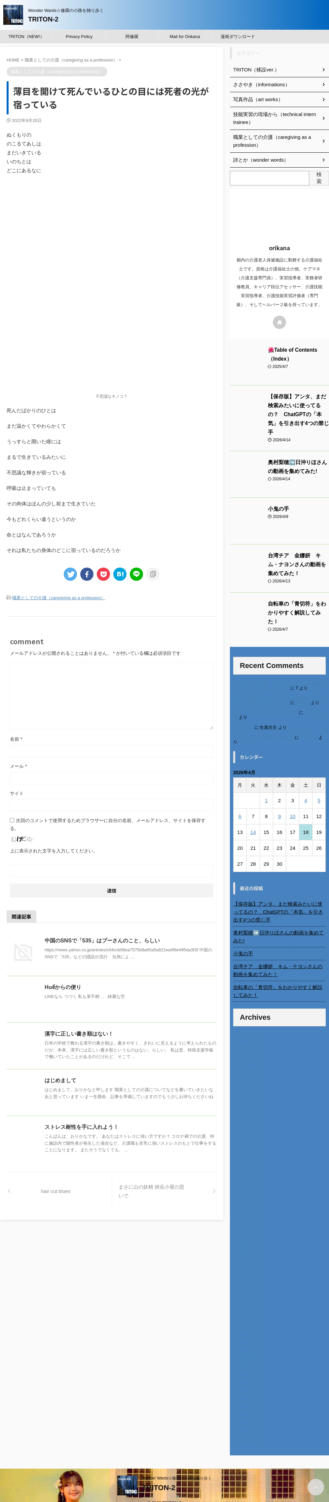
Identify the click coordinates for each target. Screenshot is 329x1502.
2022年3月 (244, 1415)
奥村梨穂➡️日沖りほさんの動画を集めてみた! (277, 926)
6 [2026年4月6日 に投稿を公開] (239, 806)
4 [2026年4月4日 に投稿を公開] (305, 790)
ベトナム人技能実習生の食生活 (263, 726)
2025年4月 (244, 1121)
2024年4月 (244, 1216)
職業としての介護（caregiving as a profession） (58, 597)
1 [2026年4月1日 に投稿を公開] (266, 790)
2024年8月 (244, 1185)
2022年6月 (244, 1391)
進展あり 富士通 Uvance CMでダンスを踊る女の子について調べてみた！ (278, 675)
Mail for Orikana (185, 36)
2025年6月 (244, 1105)
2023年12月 (245, 1248)
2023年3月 (244, 1320)
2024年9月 (244, 1177)
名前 (16, 738)
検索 (319, 178)
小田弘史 (308, 726)
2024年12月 (245, 1153)
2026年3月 (244, 1034)
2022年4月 (244, 1407)
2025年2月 (244, 1137)
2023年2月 (244, 1327)
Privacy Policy (79, 36)
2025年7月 (244, 1097)
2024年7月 (244, 1193)
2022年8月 (244, 1375)
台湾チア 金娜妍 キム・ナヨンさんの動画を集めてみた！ (298, 555)
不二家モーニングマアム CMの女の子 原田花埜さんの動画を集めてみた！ (279, 690)
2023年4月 (244, 1312)
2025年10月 (245, 1074)
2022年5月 (244, 1399)
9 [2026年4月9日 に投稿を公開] (279, 806)
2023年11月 (245, 1256)
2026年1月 (244, 1050)
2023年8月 (244, 1280)
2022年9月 (244, 1367)
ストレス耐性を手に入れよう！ (82, 1126)
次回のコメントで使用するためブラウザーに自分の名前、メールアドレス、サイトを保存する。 (107, 823)
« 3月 (239, 864)
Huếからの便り (63, 986)
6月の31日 (243, 716)
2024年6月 (244, 1201)
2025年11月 (245, 1066)
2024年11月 (245, 1161)
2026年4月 (244, 1026)
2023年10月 (245, 1264)
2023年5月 (244, 1304)
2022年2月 (244, 1423)
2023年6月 (244, 1296)
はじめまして (60, 1080)
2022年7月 (244, 1383)
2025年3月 (244, 1129)
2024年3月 (244, 1224)
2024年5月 (244, 1208)
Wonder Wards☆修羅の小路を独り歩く (177, 1467)
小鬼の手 (277, 500)
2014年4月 (244, 1431)
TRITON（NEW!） (26, 36)
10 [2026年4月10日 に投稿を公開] (292, 806)
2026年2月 (244, 1042)
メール (18, 765)
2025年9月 (244, 1082)
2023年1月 (244, 1335)
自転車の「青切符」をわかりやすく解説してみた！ (279, 980)
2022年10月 (245, 1359)
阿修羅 (132, 36)
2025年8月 (244, 1089)
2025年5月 (244, 1113)
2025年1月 (244, 1145)
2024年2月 (244, 1232)
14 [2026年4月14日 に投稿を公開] (253, 821)
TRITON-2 (43, 19)
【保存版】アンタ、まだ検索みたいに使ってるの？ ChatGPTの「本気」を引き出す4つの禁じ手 (279, 901)
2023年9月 (244, 1272)
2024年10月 (245, 1169)
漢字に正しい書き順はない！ (79, 1033)
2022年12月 (245, 1343)
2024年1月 (244, 1240)
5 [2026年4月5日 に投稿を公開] (318, 790)
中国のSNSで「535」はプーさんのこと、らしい (102, 940)
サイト (17, 792)
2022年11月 (245, 1351)
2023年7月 (244, 1288)
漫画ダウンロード (238, 36)
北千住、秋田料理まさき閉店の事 (265, 702)
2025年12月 (245, 1058)
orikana (303, 692)
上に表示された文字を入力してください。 (54, 850)
